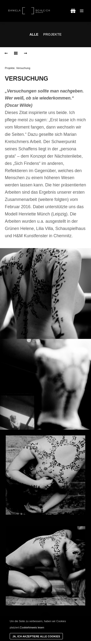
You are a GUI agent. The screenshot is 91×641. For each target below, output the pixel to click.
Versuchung (23, 68)
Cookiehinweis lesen (32, 627)
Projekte (52, 34)
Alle (33, 34)
